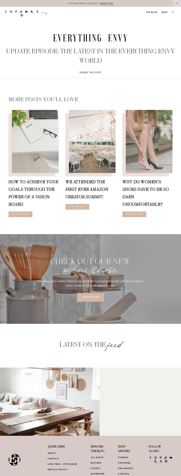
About (52, 453)
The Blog (151, 12)
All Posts (97, 457)
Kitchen (96, 463)
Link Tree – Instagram (62, 464)
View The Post (20, 214)
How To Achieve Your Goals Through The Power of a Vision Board (33, 193)
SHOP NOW (106, 3)
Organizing (125, 468)
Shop (164, 12)
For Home (124, 463)
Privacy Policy (58, 469)
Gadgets (123, 474)
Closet (95, 468)
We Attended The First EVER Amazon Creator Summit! (86, 189)
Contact (53, 458)
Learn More (91, 297)
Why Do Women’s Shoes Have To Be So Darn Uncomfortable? (145, 193)
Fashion (123, 457)
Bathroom (97, 474)
